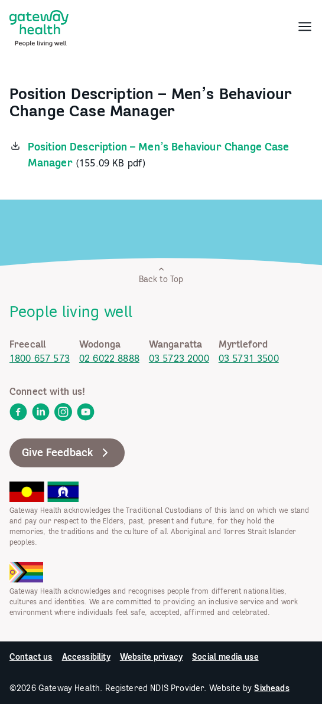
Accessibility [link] (86, 656)
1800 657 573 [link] (39, 358)
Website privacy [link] (151, 656)
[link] (39, 26)
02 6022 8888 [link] (109, 358)
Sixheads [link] (271, 688)
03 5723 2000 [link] (179, 358)
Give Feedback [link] (67, 453)
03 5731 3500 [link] (249, 358)
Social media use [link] (225, 656)
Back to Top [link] (161, 274)
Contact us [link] (31, 656)
